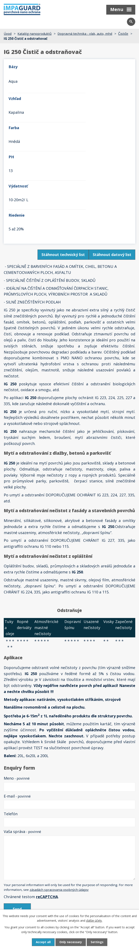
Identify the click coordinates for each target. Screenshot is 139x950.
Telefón (11, 726)
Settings (97, 942)
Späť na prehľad (18, 833)
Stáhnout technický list (63, 167)
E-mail (17, 708)
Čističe (123, 33)
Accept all (42, 942)
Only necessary (70, 942)
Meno (17, 690)
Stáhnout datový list (112, 167)
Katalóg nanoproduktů (34, 33)
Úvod (7, 33)
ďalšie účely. (94, 920)
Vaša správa (22, 744)
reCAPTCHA (47, 809)
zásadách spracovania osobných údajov (59, 802)
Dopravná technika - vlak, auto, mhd (85, 33)
